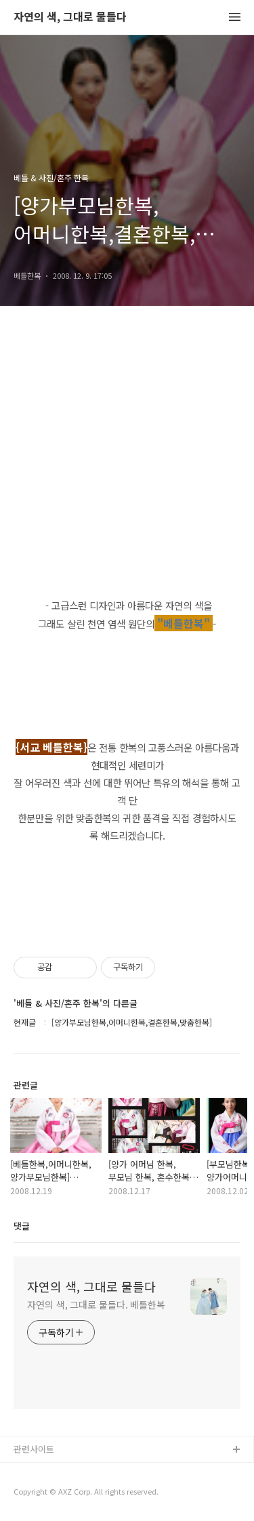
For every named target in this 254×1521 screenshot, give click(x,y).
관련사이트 (34, 1449)
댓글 (22, 1225)
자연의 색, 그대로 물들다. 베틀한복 (96, 1304)
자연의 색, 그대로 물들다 (70, 17)
